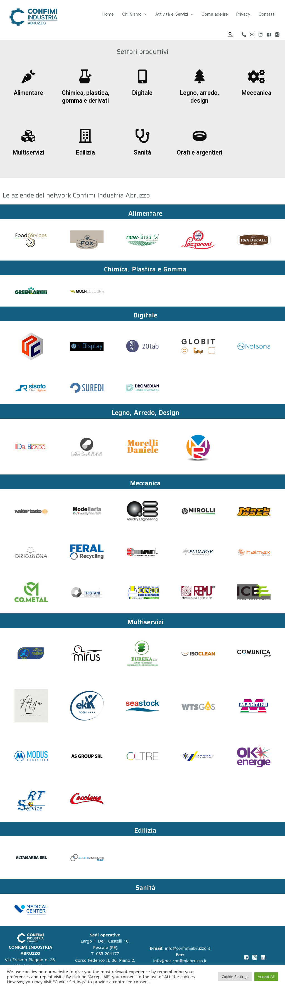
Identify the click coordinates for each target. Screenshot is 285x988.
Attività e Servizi (171, 14)
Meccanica (256, 92)
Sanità (142, 152)
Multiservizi (28, 152)
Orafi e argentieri (199, 152)
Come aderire (215, 14)
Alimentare (28, 92)
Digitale (142, 92)
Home (108, 14)
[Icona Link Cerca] (230, 34)
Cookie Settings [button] (235, 976)
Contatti (267, 14)
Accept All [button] (266, 976)
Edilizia (85, 152)
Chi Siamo (132, 14)
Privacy (243, 14)
